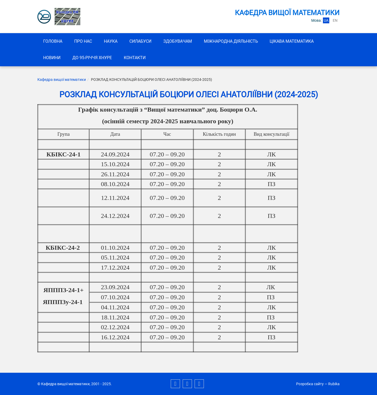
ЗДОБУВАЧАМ (179, 41)
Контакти (135, 57)
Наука (111, 41)
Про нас (84, 41)
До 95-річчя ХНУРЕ (92, 57)
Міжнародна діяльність (232, 41)
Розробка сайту (310, 384)
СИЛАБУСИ (141, 41)
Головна (53, 41)
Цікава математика (294, 41)
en (335, 20)
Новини (52, 57)
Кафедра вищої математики (61, 80)
